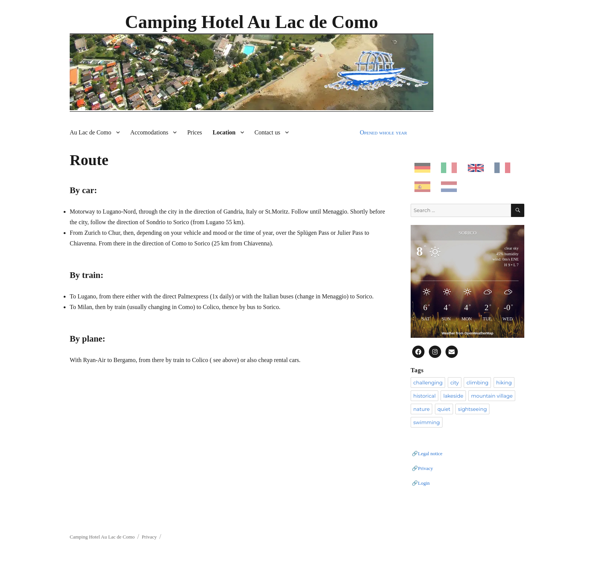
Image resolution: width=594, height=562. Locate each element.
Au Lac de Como (90, 132)
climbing (477, 382)
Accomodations (149, 132)
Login (424, 483)
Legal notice (430, 453)
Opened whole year (383, 132)
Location (224, 132)
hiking (504, 382)
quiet (444, 409)
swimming (426, 422)
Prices (194, 132)
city (454, 382)
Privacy (425, 468)
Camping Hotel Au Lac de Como (251, 22)
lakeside (453, 396)
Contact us (267, 132)
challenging (427, 382)
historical (424, 396)
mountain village (492, 396)
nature (421, 409)
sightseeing (472, 409)
